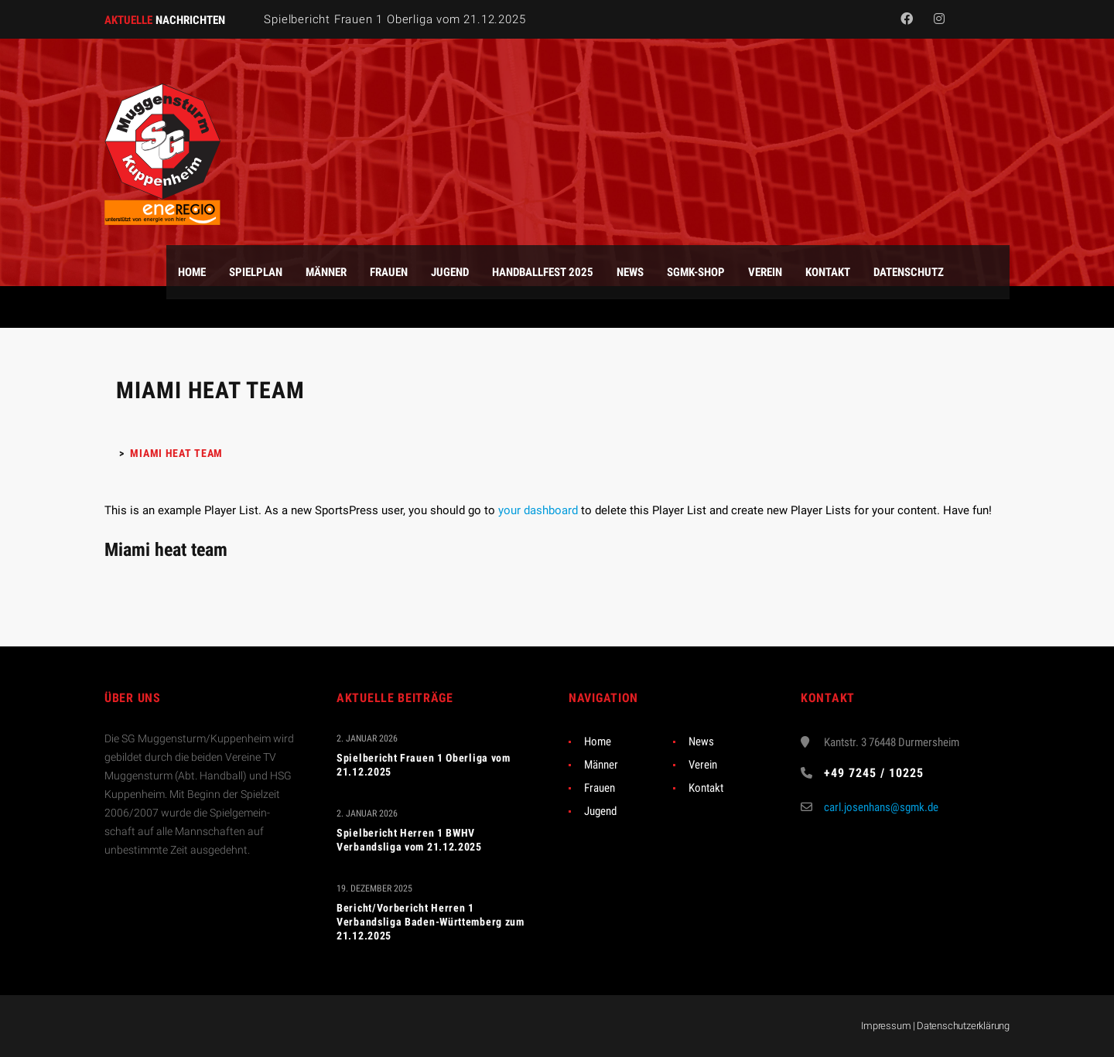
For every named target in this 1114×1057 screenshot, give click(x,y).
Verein (703, 765)
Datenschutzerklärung (963, 1025)
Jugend (600, 811)
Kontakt (706, 788)
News (701, 741)
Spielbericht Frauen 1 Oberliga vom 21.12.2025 (394, 19)
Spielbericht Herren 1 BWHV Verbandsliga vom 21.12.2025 (409, 840)
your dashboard (538, 510)
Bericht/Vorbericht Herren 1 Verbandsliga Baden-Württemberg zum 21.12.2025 (431, 922)
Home (597, 741)
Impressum (886, 1025)
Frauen (599, 788)
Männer (601, 765)
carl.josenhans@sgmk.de (881, 807)
